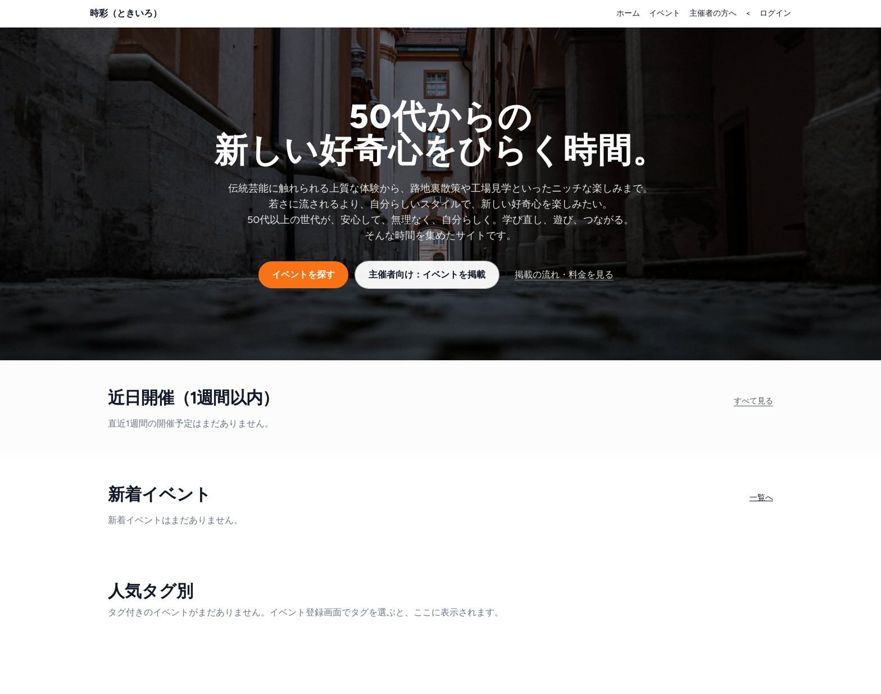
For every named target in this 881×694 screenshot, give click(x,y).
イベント (664, 13)
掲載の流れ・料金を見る (564, 274)
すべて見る (753, 401)
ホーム (628, 13)
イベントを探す (303, 274)
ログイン (775, 13)
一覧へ (761, 497)
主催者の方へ (713, 13)
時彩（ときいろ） (126, 13)
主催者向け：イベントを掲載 (427, 274)
